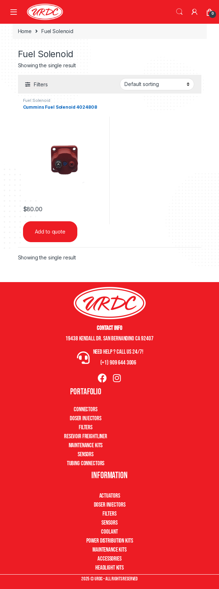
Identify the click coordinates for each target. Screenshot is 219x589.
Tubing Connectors (86, 463)
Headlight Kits (109, 567)
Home (25, 31)
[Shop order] (157, 84)
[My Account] (195, 12)
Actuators (109, 495)
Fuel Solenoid (36, 100)
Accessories (109, 558)
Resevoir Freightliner (85, 436)
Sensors (85, 454)
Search (179, 12)
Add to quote (50, 231)
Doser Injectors (85, 418)
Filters (85, 427)
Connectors (85, 409)
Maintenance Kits (86, 445)
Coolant (109, 531)
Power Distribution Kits (109, 540)
